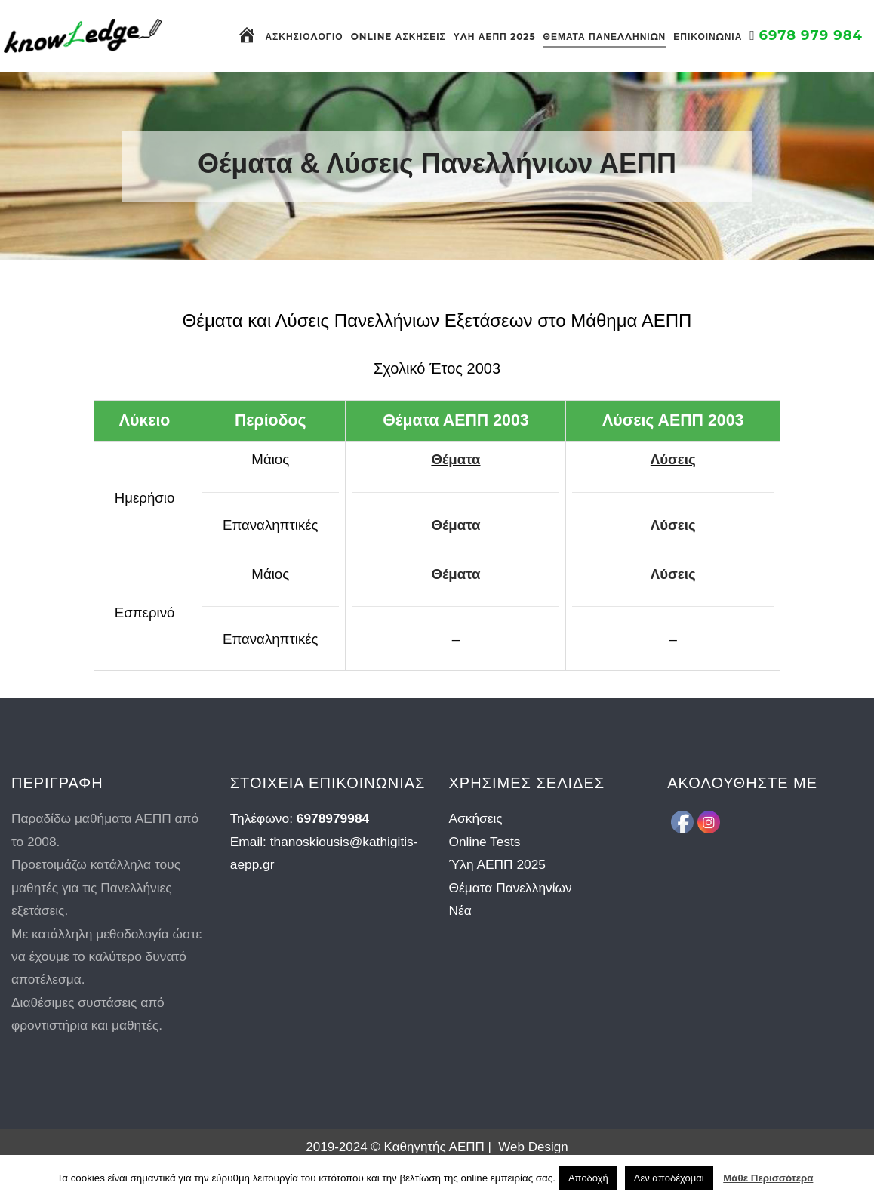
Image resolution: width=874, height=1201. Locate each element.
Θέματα (455, 459)
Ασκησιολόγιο (304, 36)
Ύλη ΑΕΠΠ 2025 (495, 36)
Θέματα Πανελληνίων (604, 36)
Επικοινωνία (707, 36)
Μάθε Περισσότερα (768, 1178)
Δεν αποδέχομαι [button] (669, 1178)
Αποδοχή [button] (588, 1178)
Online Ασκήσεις (398, 36)
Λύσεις (673, 459)
